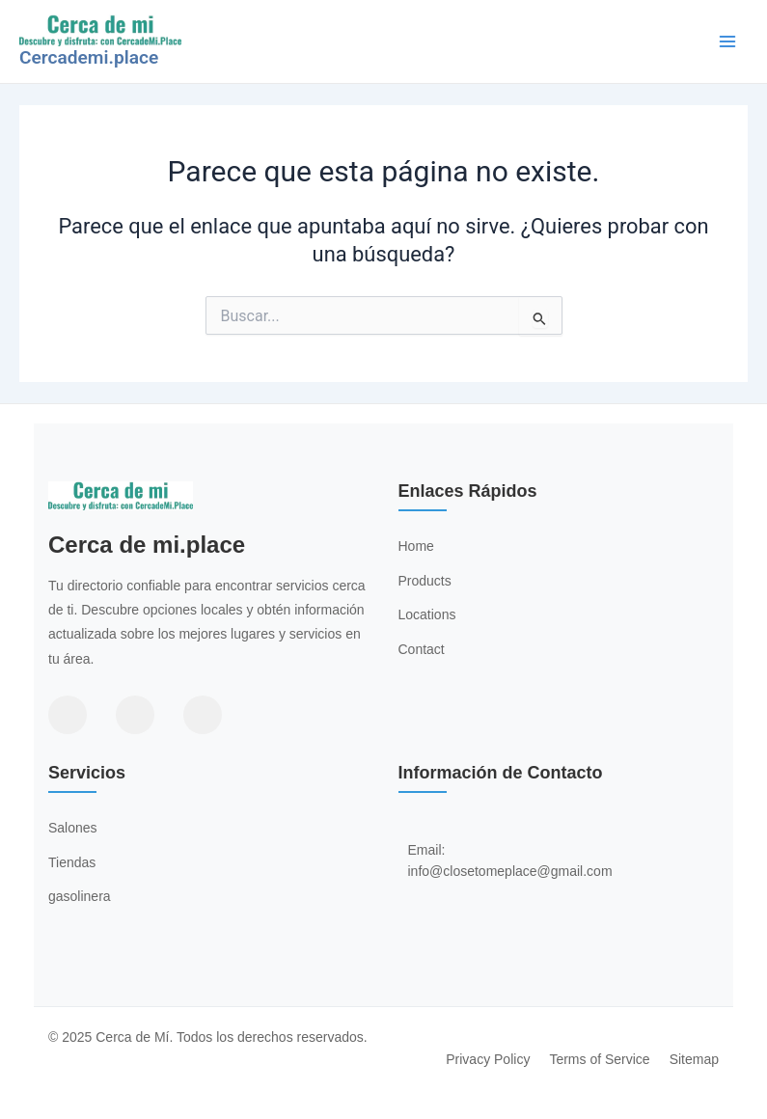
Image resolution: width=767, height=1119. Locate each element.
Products (425, 580)
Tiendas (72, 862)
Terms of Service (599, 1059)
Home (416, 546)
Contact (421, 649)
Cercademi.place (88, 57)
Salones (72, 827)
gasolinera (79, 896)
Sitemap (694, 1059)
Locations (427, 614)
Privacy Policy (488, 1059)
